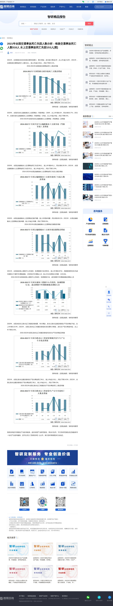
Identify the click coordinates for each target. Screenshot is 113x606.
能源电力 (53, 29)
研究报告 (34, 7)
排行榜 (80, 7)
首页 (3, 38)
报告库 (54, 7)
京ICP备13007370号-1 (54, 598)
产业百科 (44, 7)
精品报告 (44, 29)
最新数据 (87, 116)
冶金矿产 (62, 29)
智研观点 (24, 7)
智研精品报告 (32, 596)
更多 (110, 116)
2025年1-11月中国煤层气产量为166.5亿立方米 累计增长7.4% (103, 124)
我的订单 (108, 1)
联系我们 (65, 596)
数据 (87, 7)
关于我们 (100, 1)
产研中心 (63, 7)
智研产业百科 (34, 29)
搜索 (89, 23)
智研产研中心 (55, 596)
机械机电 (80, 29)
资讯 (71, 7)
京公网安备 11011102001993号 (70, 598)
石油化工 (71, 29)
